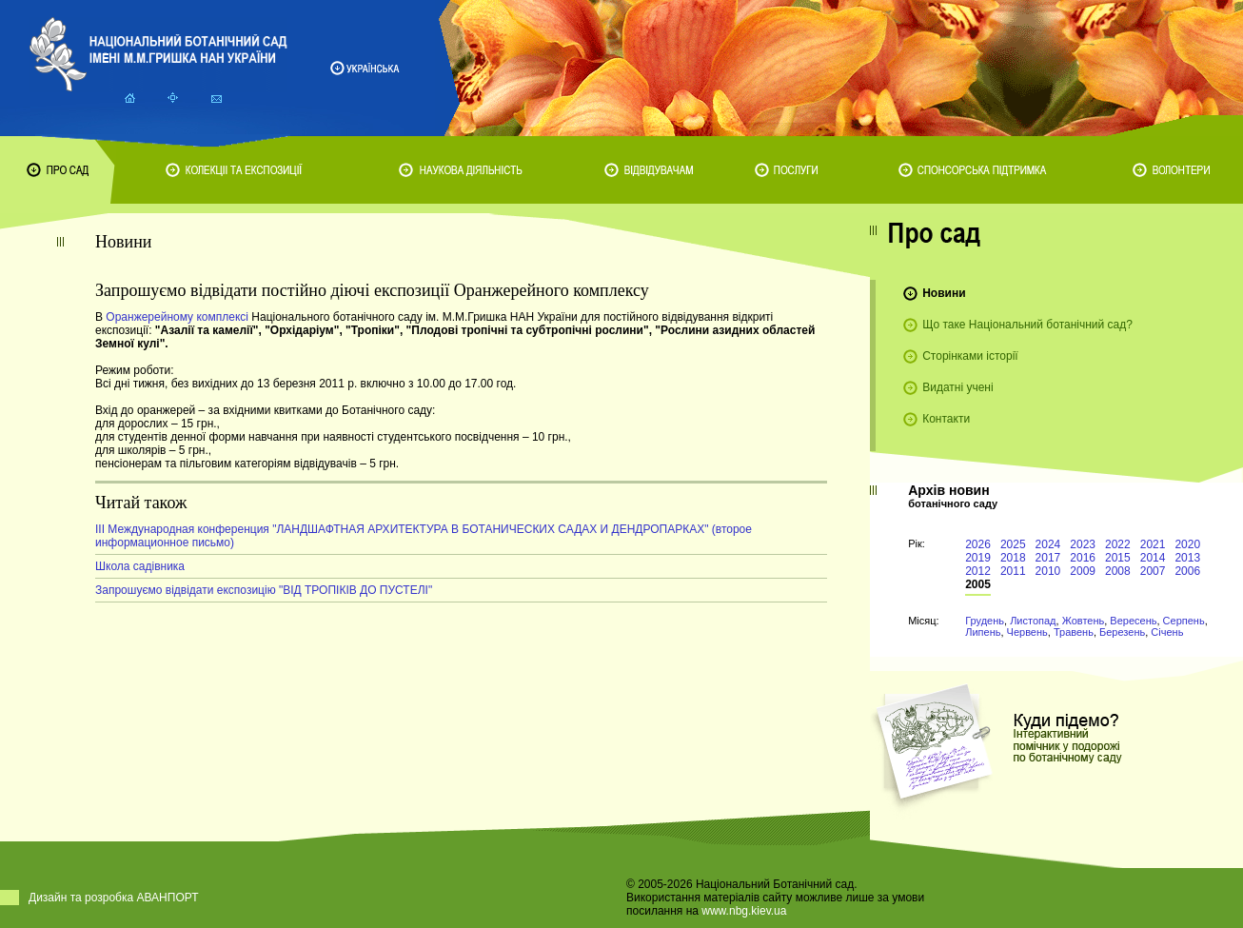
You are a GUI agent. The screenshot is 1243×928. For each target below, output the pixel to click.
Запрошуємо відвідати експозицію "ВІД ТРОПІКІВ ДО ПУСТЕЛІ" (263, 590)
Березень (1122, 632)
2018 (1013, 557)
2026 (978, 544)
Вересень (1133, 620)
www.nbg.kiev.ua (743, 911)
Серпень (1184, 620)
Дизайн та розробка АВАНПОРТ (114, 897)
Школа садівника (140, 566)
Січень (1167, 632)
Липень (982, 632)
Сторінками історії (970, 356)
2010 (1048, 571)
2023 (1082, 544)
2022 (1118, 544)
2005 (978, 584)
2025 (1013, 544)
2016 (1082, 557)
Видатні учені (957, 387)
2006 (1187, 571)
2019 (978, 557)
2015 (1118, 557)
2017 (1048, 557)
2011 (1013, 571)
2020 (1187, 544)
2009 (1082, 571)
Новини (943, 293)
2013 (1187, 557)
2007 (1153, 571)
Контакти (946, 418)
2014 (1153, 557)
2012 (978, 571)
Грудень (984, 620)
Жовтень (1083, 620)
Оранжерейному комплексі (177, 317)
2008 (1118, 571)
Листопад (1033, 620)
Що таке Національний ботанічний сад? (1027, 324)
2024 (1048, 544)
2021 (1153, 544)
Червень (1027, 632)
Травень (1074, 632)
